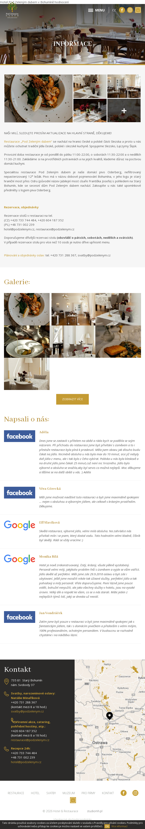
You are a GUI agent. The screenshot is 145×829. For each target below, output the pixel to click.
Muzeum (69, 793)
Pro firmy (88, 793)
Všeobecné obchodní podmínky (72, 819)
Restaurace (16, 793)
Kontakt (108, 793)
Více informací (119, 826)
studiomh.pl (94, 811)
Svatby (51, 793)
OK (107, 826)
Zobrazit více (72, 399)
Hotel (35, 793)
